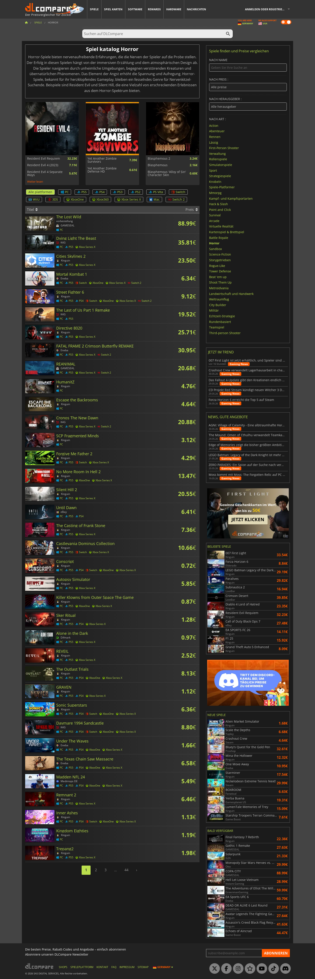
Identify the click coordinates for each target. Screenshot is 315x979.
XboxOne (75, 199)
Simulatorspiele (220, 165)
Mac (154, 199)
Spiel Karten (113, 9)
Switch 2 (176, 199)
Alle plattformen (40, 192)
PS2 (135, 192)
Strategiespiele (220, 176)
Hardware (173, 9)
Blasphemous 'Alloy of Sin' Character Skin (167, 173)
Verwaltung (217, 153)
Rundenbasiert (220, 321)
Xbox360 (100, 199)
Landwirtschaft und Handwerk (231, 293)
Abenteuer (217, 131)
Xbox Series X (129, 199)
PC (65, 192)
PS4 (100, 192)
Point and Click (220, 209)
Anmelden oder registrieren (266, 9)
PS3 (117, 192)
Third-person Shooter (225, 333)
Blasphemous (158, 165)
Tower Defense (220, 271)
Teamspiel (216, 327)
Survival (215, 215)
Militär (214, 310)
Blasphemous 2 (159, 158)
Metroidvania (219, 288)
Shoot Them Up (220, 282)
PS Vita (156, 192)
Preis (192, 209)
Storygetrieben (220, 260)
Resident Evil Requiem (43, 158)
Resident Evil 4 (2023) (42, 165)
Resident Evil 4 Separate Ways (45, 173)
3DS (53, 199)
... (115, 870)
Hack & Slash (218, 204)
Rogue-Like (217, 265)
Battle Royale (218, 237)
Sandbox (215, 249)
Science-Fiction (220, 254)
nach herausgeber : (248, 104)
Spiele (94, 9)
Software (135, 9)
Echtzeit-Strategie (222, 316)
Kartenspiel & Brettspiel (226, 232)
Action (213, 125)
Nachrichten (196, 9)
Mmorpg (215, 193)
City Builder (217, 305)
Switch (178, 192)
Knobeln (215, 181)
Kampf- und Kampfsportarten (231, 198)
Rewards (154, 9)
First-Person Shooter (224, 148)
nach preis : (248, 84)
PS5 (82, 192)
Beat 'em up (218, 277)
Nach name (248, 65)
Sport (213, 170)
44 (126, 870)
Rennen (214, 137)
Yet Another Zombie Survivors (102, 160)
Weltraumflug (219, 299)
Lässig (213, 142)
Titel (32, 209)
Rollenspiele (218, 159)
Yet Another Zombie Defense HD (102, 170)
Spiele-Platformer (222, 187)
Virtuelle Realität (221, 226)
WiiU (34, 199)
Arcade (214, 221)
